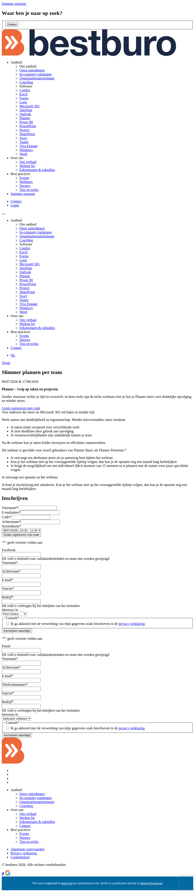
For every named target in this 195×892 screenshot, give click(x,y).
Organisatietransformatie (37, 78)
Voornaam (10, 508)
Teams (24, 142)
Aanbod (16, 62)
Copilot (24, 90)
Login (15, 205)
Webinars (26, 182)
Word (23, 154)
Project (24, 130)
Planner (24, 118)
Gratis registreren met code (21, 408)
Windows (26, 150)
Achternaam (11, 522)
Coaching (26, 82)
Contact (16, 201)
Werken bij (27, 166)
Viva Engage (28, 146)
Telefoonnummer (15, 684)
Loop (23, 102)
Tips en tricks (29, 190)
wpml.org (66, 883)
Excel (23, 94)
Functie (8, 588)
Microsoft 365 (29, 106)
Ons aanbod (27, 66)
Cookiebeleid (20, 857)
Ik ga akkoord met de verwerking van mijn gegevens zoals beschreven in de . (78, 624)
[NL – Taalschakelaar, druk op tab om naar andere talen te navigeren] (13, 355)
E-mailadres (11, 512)
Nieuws (24, 186)
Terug (6, 363)
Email (6, 646)
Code (6, 517)
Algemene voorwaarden (27, 849)
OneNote (25, 110)
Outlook (25, 114)
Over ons (17, 158)
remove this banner (151, 883)
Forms (23, 98)
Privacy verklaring (24, 853)
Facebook (8, 550)
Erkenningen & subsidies (37, 170)
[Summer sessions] (14, 4)
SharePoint (27, 134)
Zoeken (12, 24)
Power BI (26, 122)
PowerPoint (27, 126)
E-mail (7, 580)
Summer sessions (23, 194)
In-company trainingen (35, 74)
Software (25, 86)
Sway (23, 138)
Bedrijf (7, 597)
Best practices (20, 174)
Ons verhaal (27, 162)
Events (24, 178)
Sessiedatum (11, 526)
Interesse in (10, 610)
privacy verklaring (132, 624)
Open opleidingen (32, 70)
